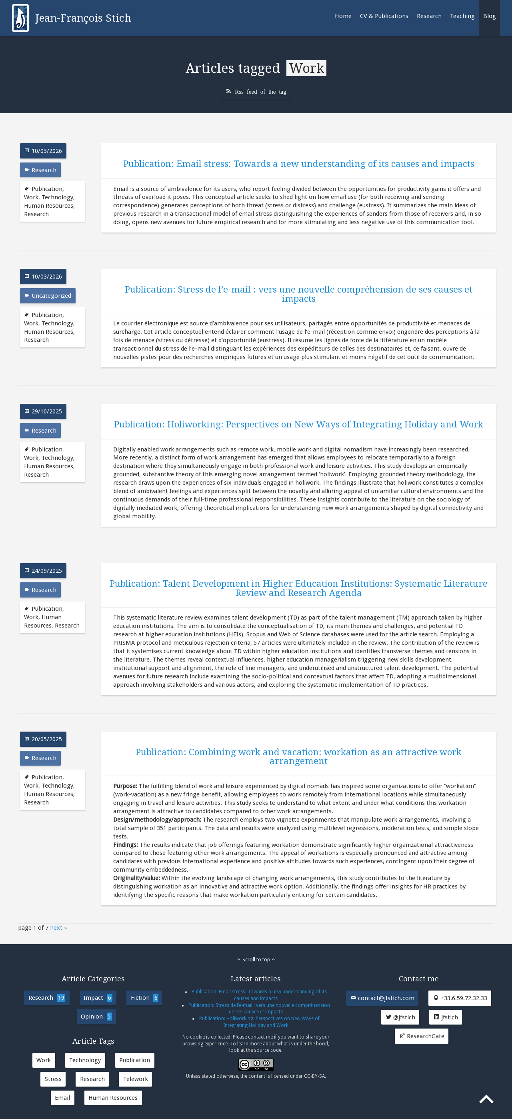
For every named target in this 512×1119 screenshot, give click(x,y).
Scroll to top (256, 960)
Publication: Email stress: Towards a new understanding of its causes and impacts (298, 163)
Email (62, 1097)
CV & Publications (384, 16)
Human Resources (48, 205)
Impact (98, 998)
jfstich (446, 1017)
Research (429, 16)
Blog (489, 16)
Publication (47, 189)
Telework (135, 1079)
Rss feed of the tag (260, 91)
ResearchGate (421, 1036)
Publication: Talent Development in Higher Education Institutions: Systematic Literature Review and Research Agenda (299, 588)
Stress (53, 1079)
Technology (57, 197)
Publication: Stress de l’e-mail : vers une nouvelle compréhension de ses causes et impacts (298, 293)
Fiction (144, 998)
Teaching (462, 16)
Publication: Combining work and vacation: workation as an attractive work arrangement (299, 756)
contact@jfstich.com (382, 998)
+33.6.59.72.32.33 (460, 998)
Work (31, 197)
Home (343, 16)
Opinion (96, 1016)
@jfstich (400, 1017)
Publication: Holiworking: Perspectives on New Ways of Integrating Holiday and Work (298, 424)
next (56, 927)
